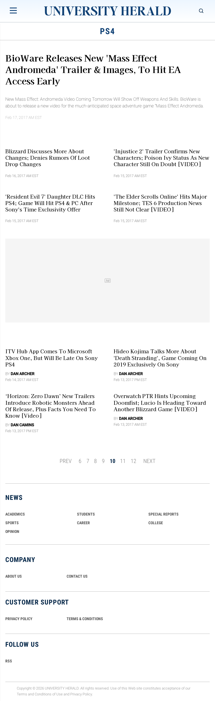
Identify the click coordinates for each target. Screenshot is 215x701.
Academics (15, 514)
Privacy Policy (81, 694)
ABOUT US (13, 576)
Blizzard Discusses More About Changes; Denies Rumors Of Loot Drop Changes (47, 157)
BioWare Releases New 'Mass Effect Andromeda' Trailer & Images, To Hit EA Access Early (93, 69)
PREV (66, 461)
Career (83, 523)
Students (86, 514)
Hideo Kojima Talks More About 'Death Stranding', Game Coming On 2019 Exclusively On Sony (160, 357)
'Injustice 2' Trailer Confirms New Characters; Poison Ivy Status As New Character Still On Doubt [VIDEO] (161, 157)
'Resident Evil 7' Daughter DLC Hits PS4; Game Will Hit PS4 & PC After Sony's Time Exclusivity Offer (50, 202)
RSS (8, 661)
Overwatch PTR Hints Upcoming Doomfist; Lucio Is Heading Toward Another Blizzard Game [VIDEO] (160, 402)
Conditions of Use (49, 694)
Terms (22, 694)
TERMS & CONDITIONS (85, 619)
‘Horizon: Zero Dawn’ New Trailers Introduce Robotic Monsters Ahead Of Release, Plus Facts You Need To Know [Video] (50, 405)
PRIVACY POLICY (18, 619)
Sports (12, 523)
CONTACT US (77, 576)
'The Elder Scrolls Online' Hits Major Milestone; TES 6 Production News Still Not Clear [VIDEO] (160, 202)
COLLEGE (155, 523)
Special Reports (163, 514)
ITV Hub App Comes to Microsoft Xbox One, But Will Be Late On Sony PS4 (51, 357)
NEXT (149, 461)
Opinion (12, 531)
